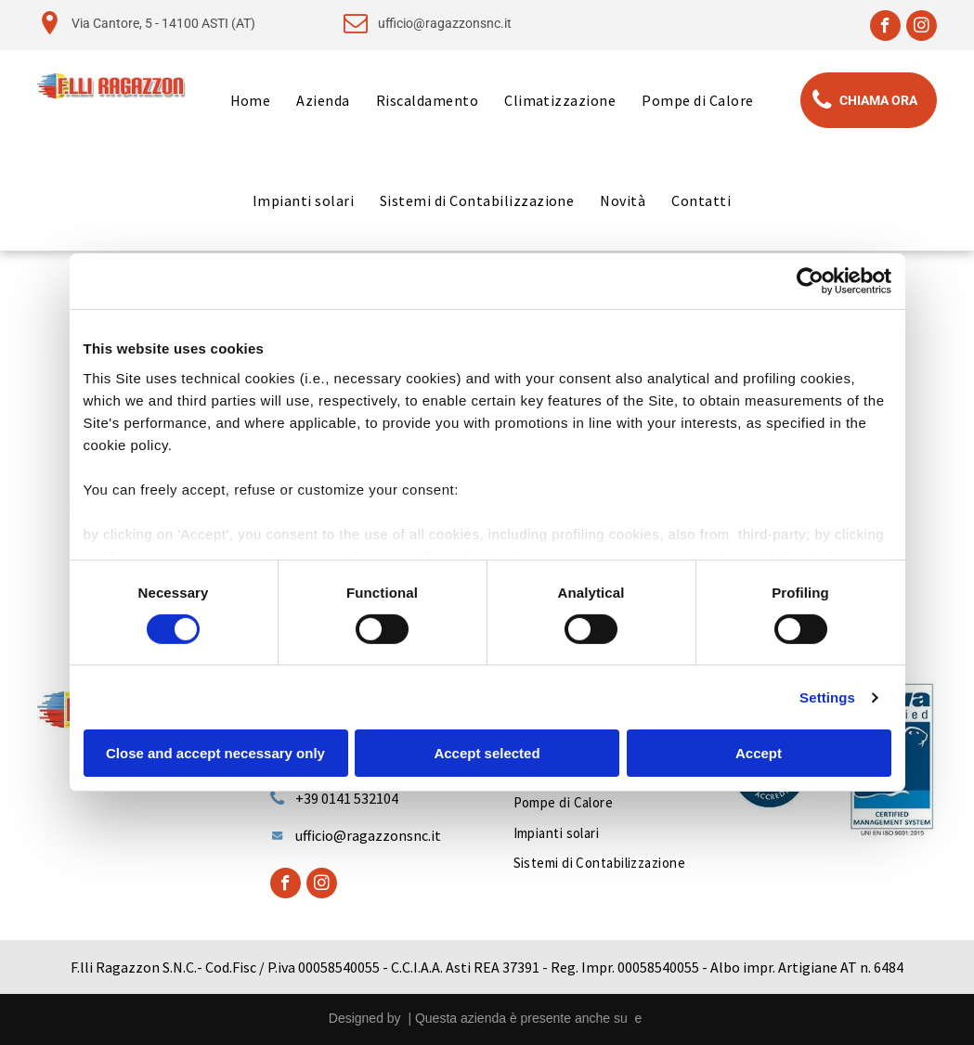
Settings (827, 697)
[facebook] (885, 27)
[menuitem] (250, 100)
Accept (758, 753)
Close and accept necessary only (215, 753)
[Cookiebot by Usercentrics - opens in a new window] (810, 281)
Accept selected (486, 753)
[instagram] (921, 27)
